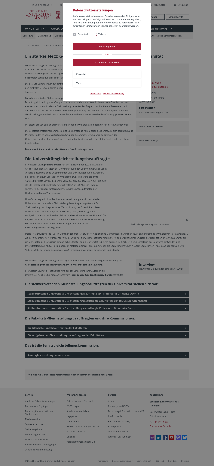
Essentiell (83, 34)
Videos (102, 34)
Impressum (95, 93)
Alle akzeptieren (107, 46)
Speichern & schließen (107, 62)
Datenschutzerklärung (113, 93)
